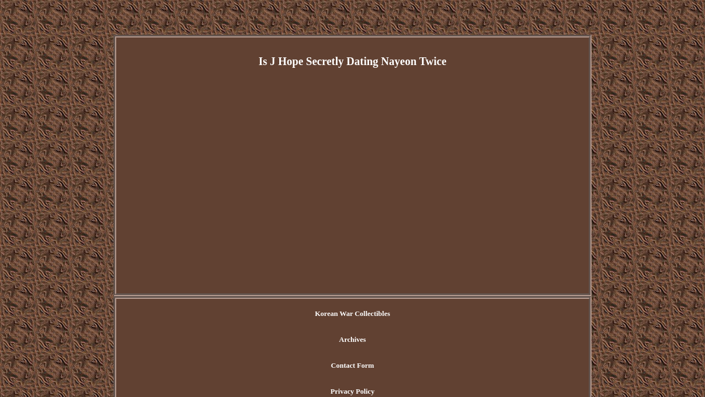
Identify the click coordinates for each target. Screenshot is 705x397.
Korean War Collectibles (240, 314)
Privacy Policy (417, 314)
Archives (307, 314)
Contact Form (357, 314)
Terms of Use (475, 314)
